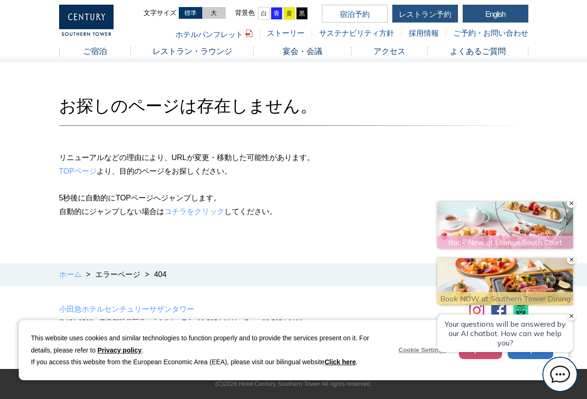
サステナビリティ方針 (356, 33)
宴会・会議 (302, 51)
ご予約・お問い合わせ (490, 33)
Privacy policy (120, 350)
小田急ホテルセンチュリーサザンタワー (126, 309)
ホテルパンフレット (209, 34)
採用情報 (424, 33)
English (495, 14)
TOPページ (78, 171)
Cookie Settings (422, 349)
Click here (340, 362)
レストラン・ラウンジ (192, 51)
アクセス (389, 51)
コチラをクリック (194, 211)
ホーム (70, 274)
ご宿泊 (95, 51)
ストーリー (286, 33)
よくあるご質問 (478, 51)
